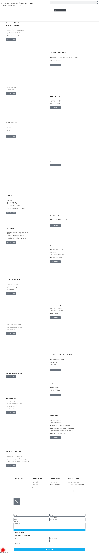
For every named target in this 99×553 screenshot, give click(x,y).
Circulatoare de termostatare (59, 216)
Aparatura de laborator (59, 10)
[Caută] (97, 2)
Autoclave (9, 84)
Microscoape (54, 415)
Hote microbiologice (56, 305)
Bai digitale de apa (11, 122)
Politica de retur (17, 485)
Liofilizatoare (54, 384)
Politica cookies (17, 484)
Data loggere (10, 228)
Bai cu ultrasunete (55, 96)
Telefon (51, 513)
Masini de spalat (11, 398)
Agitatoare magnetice (12, 25)
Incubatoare (9, 321)
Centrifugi (9, 195)
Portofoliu (77, 13)
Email (15, 517)
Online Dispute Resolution (19, 487)
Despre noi (65, 13)
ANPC (15, 489)
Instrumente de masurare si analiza (61, 354)
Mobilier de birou (89, 10)
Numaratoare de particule (14, 451)
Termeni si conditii (18, 481)
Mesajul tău (16, 521)
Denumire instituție (53, 517)
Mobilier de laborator (71, 10)
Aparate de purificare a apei (58, 52)
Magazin (83, 13)
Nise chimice (80, 10)
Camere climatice (55, 162)
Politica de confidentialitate (19, 482)
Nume (15, 513)
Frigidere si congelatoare (13, 279)
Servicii (71, 13)
